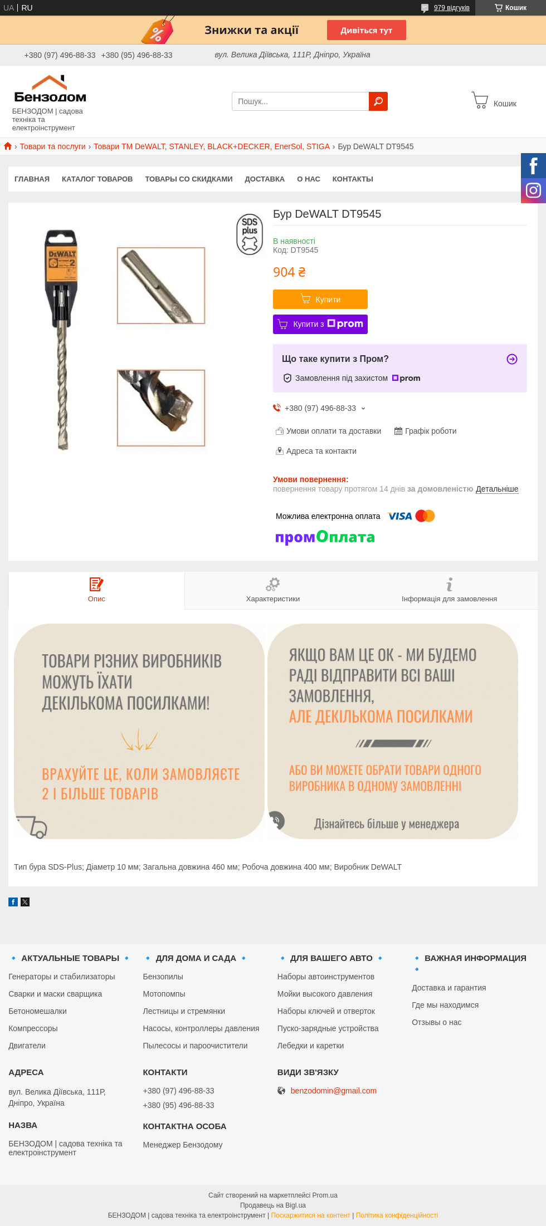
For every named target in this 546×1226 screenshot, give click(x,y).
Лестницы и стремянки (184, 1011)
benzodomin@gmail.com (334, 1091)
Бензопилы (163, 976)
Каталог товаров (97, 179)
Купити (328, 299)
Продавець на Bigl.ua (273, 1205)
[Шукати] (378, 101)
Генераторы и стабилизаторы (61, 976)
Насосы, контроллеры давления (201, 1028)
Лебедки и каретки (310, 1045)
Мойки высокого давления (324, 993)
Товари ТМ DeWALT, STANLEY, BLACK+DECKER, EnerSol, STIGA (212, 146)
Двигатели (27, 1045)
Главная (32, 179)
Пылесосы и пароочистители (195, 1045)
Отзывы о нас (436, 1022)
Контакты (353, 179)
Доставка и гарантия (449, 987)
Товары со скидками (189, 179)
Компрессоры (33, 1028)
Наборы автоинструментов (325, 976)
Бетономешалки (37, 1011)
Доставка (265, 179)
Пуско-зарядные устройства (328, 1028)
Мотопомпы (164, 993)
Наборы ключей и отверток (326, 1011)
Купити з (328, 324)
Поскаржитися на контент (310, 1215)
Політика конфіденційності (397, 1215)
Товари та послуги (52, 146)
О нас (308, 179)
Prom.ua (325, 1195)
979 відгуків (452, 8)
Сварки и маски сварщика (55, 993)
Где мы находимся (445, 1005)
